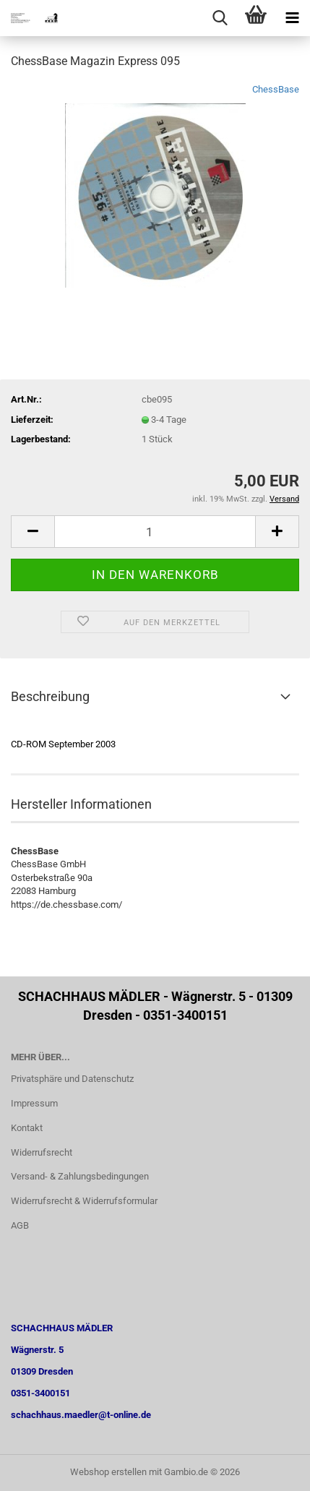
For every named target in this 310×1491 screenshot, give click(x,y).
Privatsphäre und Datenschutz (72, 1078)
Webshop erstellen (108, 1471)
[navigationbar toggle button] (292, 18)
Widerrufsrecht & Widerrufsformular (84, 1200)
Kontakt (27, 1127)
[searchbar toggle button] (220, 18)
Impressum (34, 1103)
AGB (20, 1225)
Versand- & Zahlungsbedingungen (80, 1176)
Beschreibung (50, 696)
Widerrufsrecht (41, 1152)
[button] (32, 531)
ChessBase (275, 89)
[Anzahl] (155, 531)
